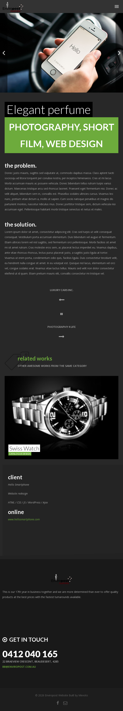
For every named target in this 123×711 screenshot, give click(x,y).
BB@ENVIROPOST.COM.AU (19, 666)
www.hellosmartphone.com (24, 519)
